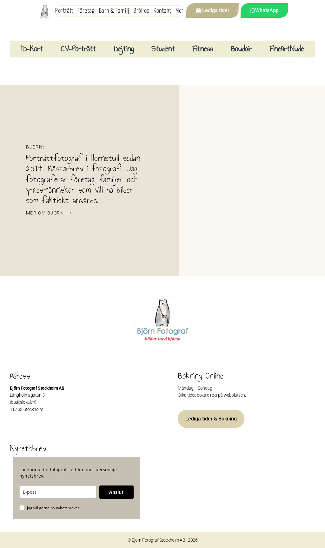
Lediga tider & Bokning (211, 419)
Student (163, 49)
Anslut (116, 492)
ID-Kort (32, 49)
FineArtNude (286, 49)
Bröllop (141, 11)
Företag (86, 11)
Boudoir (241, 49)
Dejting (124, 49)
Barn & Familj (114, 11)
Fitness (202, 49)
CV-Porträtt (78, 49)
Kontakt (162, 11)
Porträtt (64, 11)
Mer (179, 11)
